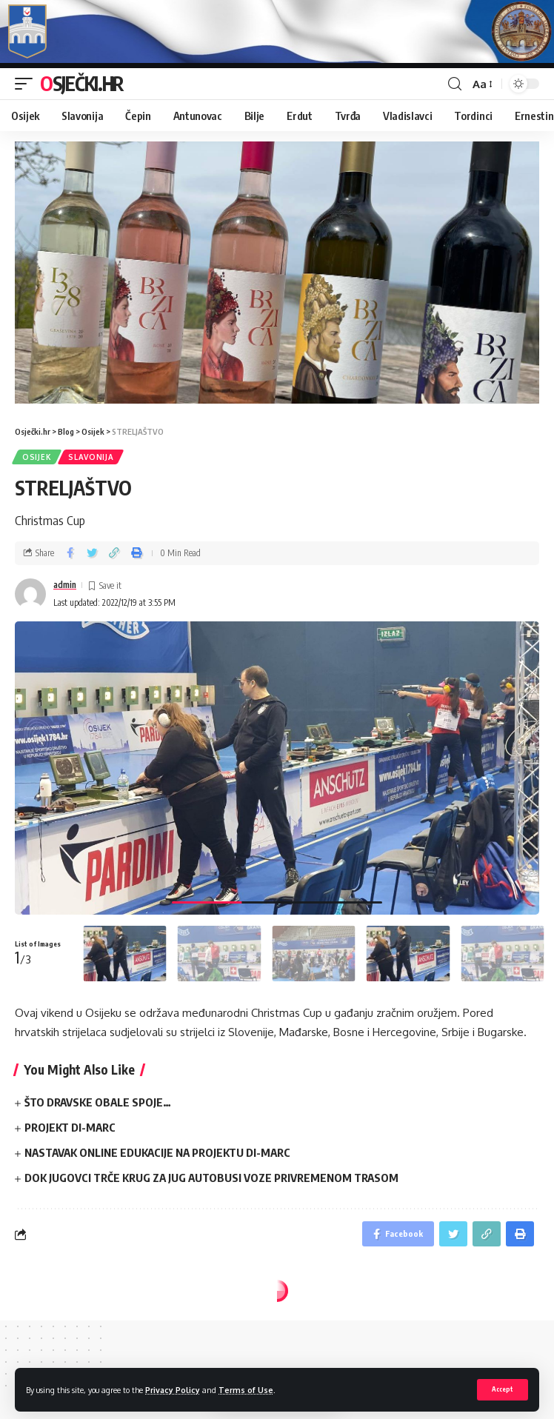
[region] (277, 272)
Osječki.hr (82, 83)
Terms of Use (245, 1390)
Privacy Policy (172, 1390)
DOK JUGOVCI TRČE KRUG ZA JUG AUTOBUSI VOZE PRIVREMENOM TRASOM (211, 1177)
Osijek (36, 457)
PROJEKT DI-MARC (70, 1127)
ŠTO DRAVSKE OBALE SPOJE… (97, 1102)
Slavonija (90, 457)
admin (64, 584)
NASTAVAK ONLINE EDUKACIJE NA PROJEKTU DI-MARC (157, 1152)
